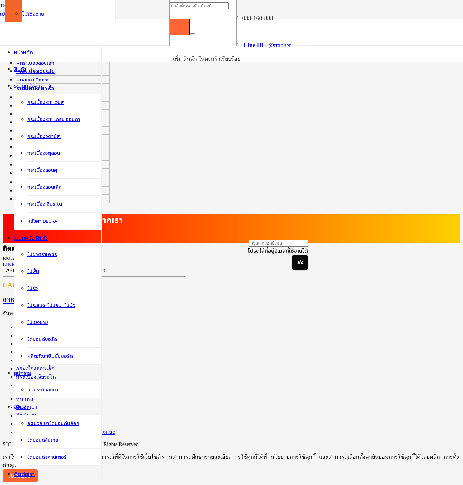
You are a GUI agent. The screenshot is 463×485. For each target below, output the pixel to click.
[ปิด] (192, 34)
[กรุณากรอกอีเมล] (278, 243)
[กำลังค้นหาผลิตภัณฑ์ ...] (199, 5)
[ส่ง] (300, 262)
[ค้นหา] (180, 27)
